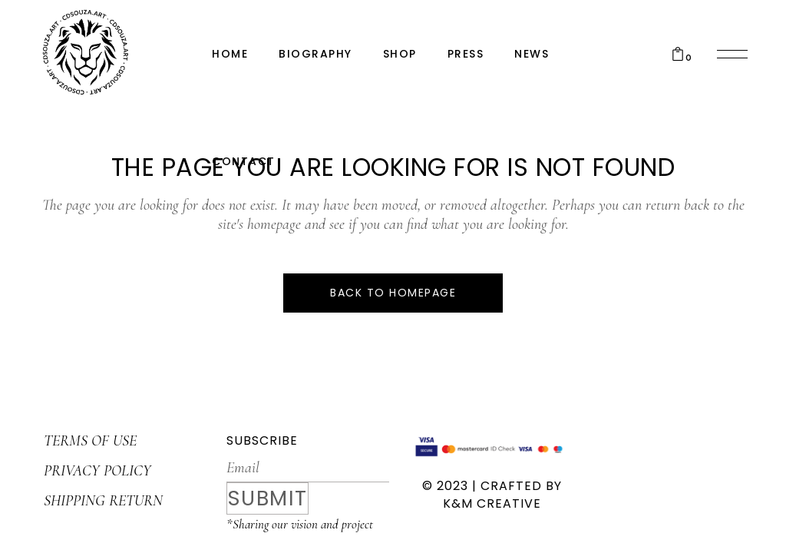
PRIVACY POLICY (97, 470)
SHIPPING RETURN (103, 500)
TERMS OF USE (90, 440)
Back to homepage (393, 292)
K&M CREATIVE (492, 503)
